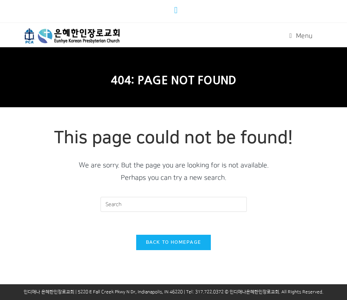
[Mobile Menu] (301, 36)
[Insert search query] (174, 204)
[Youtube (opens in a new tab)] (177, 10)
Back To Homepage (173, 242)
